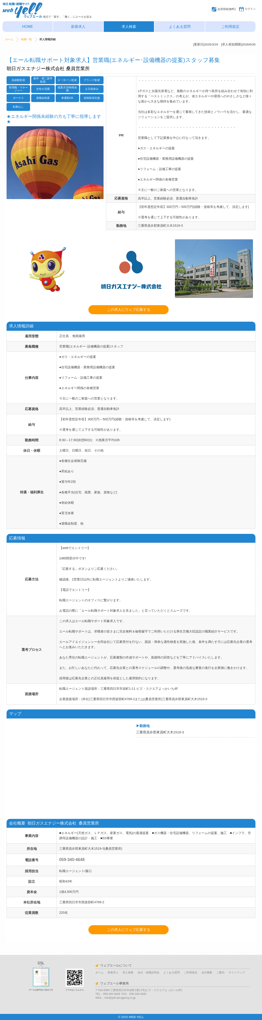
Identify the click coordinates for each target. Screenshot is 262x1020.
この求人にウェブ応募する (128, 309)
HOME (27, 27)
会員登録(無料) (226, 9)
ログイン (250, 8)
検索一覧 (26, 39)
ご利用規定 (230, 27)
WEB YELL (136, 1017)
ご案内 (220, 972)
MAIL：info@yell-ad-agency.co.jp (115, 997)
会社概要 (206, 972)
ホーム (9, 39)
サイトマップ (237, 972)
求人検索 (129, 27)
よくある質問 (180, 27)
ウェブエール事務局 (114, 983)
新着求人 (78, 27)
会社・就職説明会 (148, 972)
